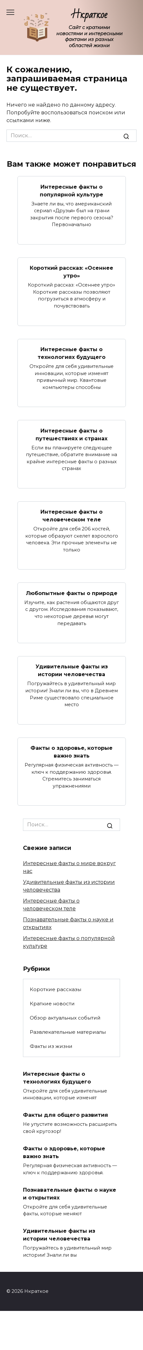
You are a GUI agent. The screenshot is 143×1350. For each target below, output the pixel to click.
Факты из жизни (51, 1046)
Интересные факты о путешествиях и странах (71, 434)
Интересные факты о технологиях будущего (71, 353)
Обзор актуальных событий (65, 1018)
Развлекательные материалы (68, 1032)
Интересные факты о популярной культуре (71, 190)
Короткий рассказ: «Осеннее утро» (71, 272)
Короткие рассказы (55, 989)
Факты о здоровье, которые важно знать (71, 752)
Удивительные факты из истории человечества (72, 670)
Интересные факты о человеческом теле (71, 516)
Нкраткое (89, 14)
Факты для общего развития (65, 1115)
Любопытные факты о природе (71, 593)
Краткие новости (52, 1003)
